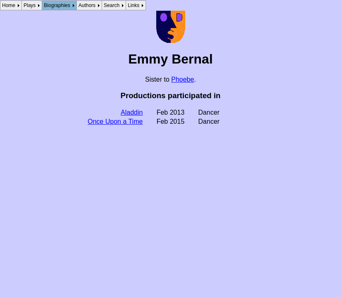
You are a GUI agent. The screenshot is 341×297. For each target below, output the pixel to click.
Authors (87, 5)
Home (8, 5)
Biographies (57, 5)
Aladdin (132, 112)
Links (133, 5)
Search (111, 5)
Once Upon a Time (115, 121)
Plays (30, 5)
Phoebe (182, 79)
